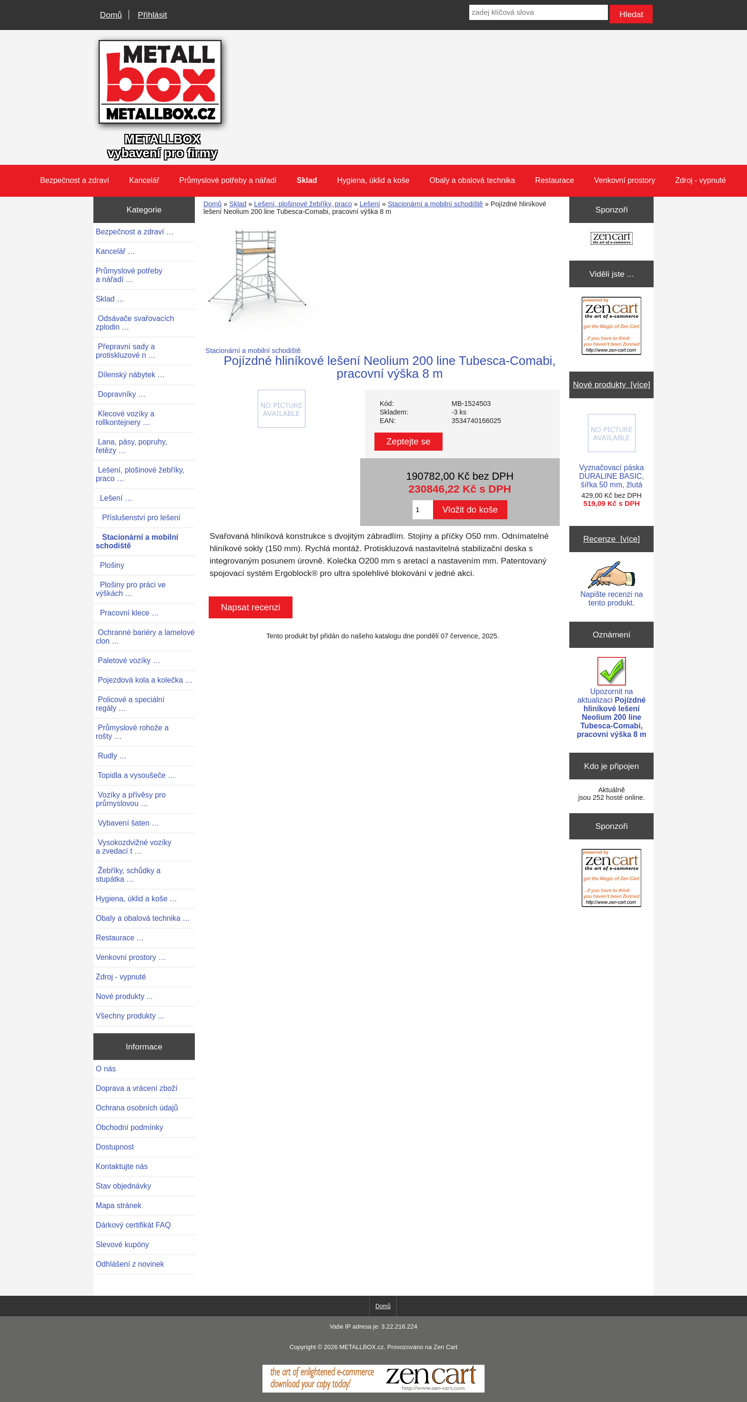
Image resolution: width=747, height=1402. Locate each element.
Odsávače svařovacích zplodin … (135, 322)
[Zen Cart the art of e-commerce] (612, 239)
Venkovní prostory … (131, 957)
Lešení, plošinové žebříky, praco (303, 204)
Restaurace (554, 180)
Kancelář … (115, 251)
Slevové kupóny (122, 1245)
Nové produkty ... (124, 996)
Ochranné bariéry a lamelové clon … (145, 636)
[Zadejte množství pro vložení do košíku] (423, 509)
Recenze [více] (611, 539)
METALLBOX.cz (361, 1347)
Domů (111, 15)
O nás (106, 1069)
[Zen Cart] (373, 1390)
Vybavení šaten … (127, 823)
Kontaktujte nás (122, 1166)
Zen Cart (445, 1347)
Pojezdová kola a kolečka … (144, 680)
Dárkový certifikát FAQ (133, 1225)
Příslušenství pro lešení (138, 518)
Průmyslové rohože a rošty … (132, 732)
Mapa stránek (118, 1205)
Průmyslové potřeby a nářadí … (129, 275)
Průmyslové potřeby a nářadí (228, 180)
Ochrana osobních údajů (137, 1108)
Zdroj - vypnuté (700, 180)
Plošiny (110, 565)
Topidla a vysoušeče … (135, 775)
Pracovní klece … (127, 613)
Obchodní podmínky (129, 1127)
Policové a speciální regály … (130, 704)
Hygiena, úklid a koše (373, 180)
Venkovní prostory (624, 180)
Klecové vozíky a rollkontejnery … (125, 418)
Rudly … (111, 756)
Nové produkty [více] (611, 384)
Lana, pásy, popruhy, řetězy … (131, 446)
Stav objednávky (123, 1186)
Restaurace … (120, 938)
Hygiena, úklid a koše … (136, 899)
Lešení (370, 204)
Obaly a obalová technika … (143, 918)
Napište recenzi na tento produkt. (611, 584)
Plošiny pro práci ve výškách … (131, 589)
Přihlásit (152, 15)
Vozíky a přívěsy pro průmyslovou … (131, 799)
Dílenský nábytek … (130, 375)
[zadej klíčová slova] (538, 12)
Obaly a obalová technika (472, 180)
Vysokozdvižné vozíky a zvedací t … (134, 846)
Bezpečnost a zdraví (74, 180)
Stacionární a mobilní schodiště (435, 204)
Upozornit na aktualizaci (611, 697)
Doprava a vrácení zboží (137, 1088)
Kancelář (144, 180)
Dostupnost (115, 1147)
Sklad (237, 204)
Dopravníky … (121, 394)
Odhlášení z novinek (130, 1264)
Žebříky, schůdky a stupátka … (128, 875)
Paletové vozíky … (128, 660)
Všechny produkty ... (130, 1016)
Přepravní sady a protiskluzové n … (126, 351)
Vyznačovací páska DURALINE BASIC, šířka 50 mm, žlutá (611, 451)
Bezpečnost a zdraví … (135, 232)
